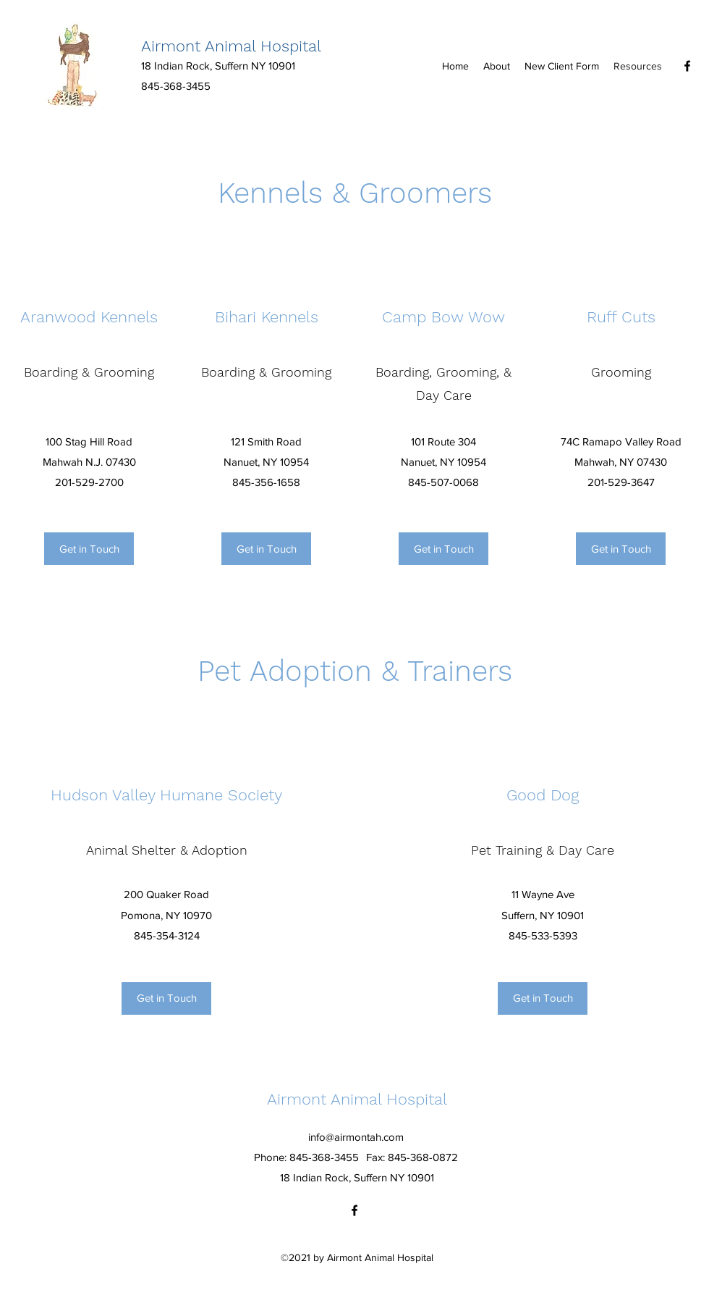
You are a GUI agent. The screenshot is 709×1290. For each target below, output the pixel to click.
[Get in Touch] (89, 548)
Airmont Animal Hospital (231, 46)
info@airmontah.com (356, 1137)
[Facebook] (687, 66)
